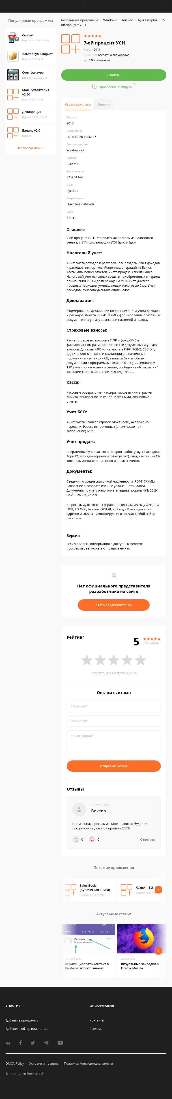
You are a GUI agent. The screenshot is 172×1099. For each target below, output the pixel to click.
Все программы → (31, 148)
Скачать (113, 75)
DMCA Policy (15, 1063)
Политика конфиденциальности (88, 1063)
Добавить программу (22, 1020)
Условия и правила (43, 1063)
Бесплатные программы (79, 20)
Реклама (96, 1028)
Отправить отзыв (114, 766)
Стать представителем (114, 605)
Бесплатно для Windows (113, 55)
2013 (92, 49)
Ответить (147, 839)
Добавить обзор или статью (27, 1028)
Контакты (97, 1020)
